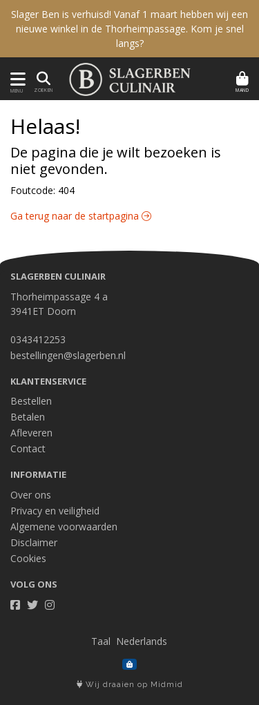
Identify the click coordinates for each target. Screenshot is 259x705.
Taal (101, 641)
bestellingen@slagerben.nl (68, 355)
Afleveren (31, 432)
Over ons (30, 494)
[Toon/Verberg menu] (15, 79)
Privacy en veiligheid (54, 510)
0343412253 (38, 339)
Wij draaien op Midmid (130, 684)
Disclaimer (33, 542)
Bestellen (31, 400)
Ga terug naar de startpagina (80, 215)
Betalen (27, 416)
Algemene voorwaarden (63, 526)
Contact (28, 448)
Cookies (28, 558)
